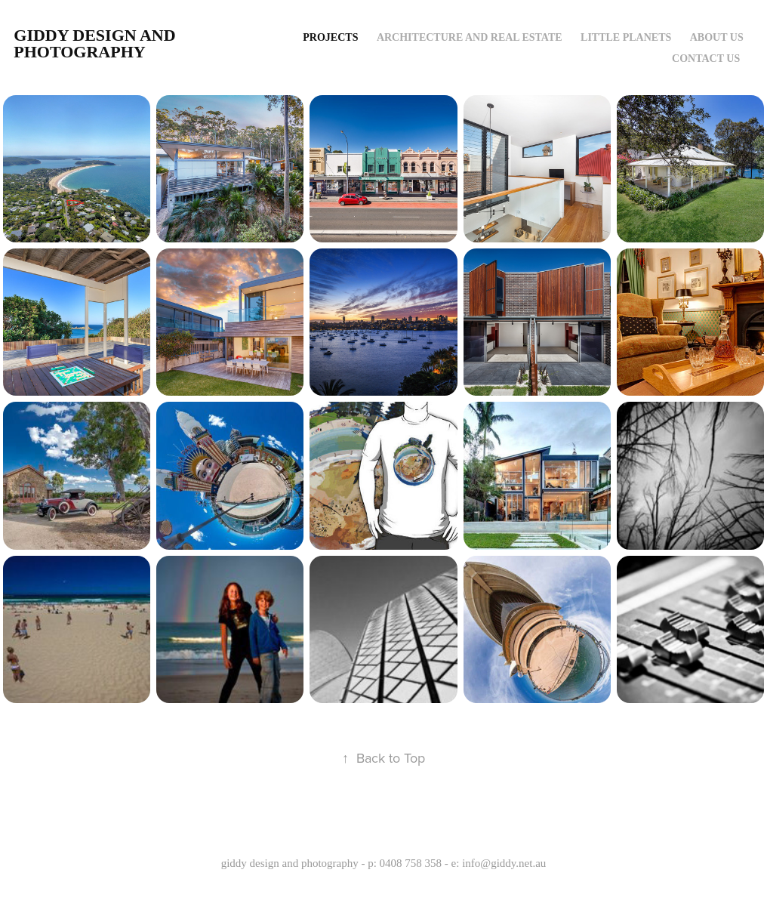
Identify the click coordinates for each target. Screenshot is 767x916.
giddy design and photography (97, 43)
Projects (330, 37)
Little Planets (626, 37)
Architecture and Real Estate (469, 37)
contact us (706, 58)
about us (717, 37)
